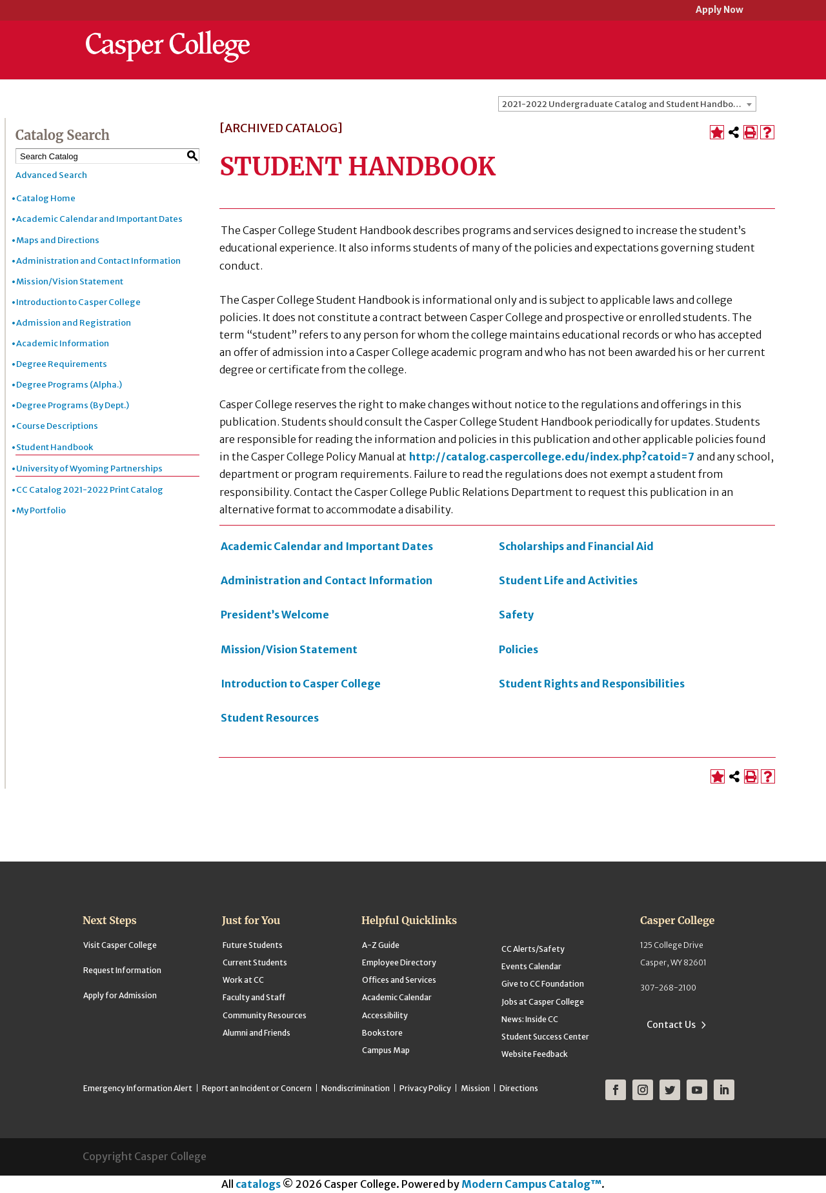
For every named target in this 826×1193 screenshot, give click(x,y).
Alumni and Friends (256, 1033)
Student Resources (270, 717)
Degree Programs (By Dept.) (72, 405)
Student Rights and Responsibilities (592, 683)
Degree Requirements (61, 364)
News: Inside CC (529, 1019)
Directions (518, 1088)
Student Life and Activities (568, 580)
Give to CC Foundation (542, 984)
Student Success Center (545, 1036)
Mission (475, 1088)
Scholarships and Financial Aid (576, 546)
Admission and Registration (73, 322)
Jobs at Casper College (542, 1002)
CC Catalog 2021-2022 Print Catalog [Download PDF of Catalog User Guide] (89, 489)
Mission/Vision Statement (69, 281)
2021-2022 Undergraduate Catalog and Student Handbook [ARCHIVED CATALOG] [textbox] (629, 104)
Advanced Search (51, 175)
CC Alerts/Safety (533, 949)
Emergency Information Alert (137, 1088)
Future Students (253, 945)
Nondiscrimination (355, 1088)
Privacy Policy (425, 1088)
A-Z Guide (380, 945)
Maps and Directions (57, 240)
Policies (518, 649)
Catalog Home (46, 198)
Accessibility (385, 1015)
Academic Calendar (397, 997)
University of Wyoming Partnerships (89, 468)
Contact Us (671, 1024)
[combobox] (627, 104)
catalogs (258, 1184)
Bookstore (382, 1033)
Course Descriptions (57, 425)
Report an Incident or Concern (257, 1088)
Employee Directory (399, 962)
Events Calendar (531, 966)
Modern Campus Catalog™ (531, 1184)
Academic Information (62, 343)
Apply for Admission (120, 995)
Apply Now (719, 10)
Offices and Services (399, 980)
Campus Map (386, 1050)
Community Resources (265, 1015)
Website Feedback (534, 1054)
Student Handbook (54, 447)
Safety (516, 614)
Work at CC (243, 980)
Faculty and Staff (254, 997)
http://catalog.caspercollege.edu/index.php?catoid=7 (551, 456)
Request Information (122, 970)
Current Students (255, 962)
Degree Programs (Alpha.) (69, 384)
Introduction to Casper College (78, 302)
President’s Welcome (275, 614)
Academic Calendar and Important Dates (99, 218)
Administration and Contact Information (98, 260)
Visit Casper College (120, 945)
